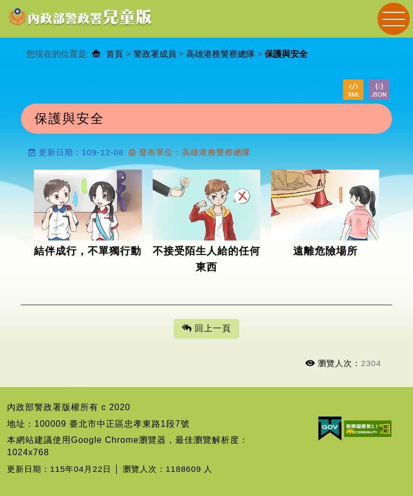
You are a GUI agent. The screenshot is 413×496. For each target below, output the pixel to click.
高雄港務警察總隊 (220, 54)
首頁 (114, 54)
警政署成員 (154, 54)
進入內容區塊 (27, 5)
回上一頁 (206, 329)
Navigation (394, 19)
